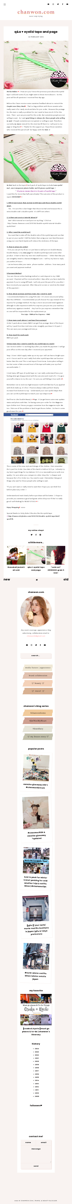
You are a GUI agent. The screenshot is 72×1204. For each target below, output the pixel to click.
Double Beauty (56, 250)
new (7, 579)
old (66, 579)
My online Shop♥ (36, 530)
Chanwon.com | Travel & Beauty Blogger (39, 1200)
